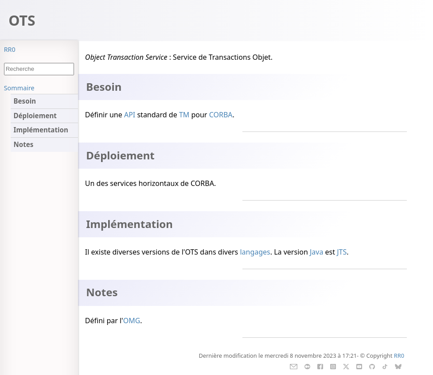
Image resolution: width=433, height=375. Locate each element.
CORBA (221, 115)
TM (184, 115)
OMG (131, 320)
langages (255, 252)
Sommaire (19, 88)
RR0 (10, 49)
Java (316, 252)
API (129, 115)
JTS (342, 252)
